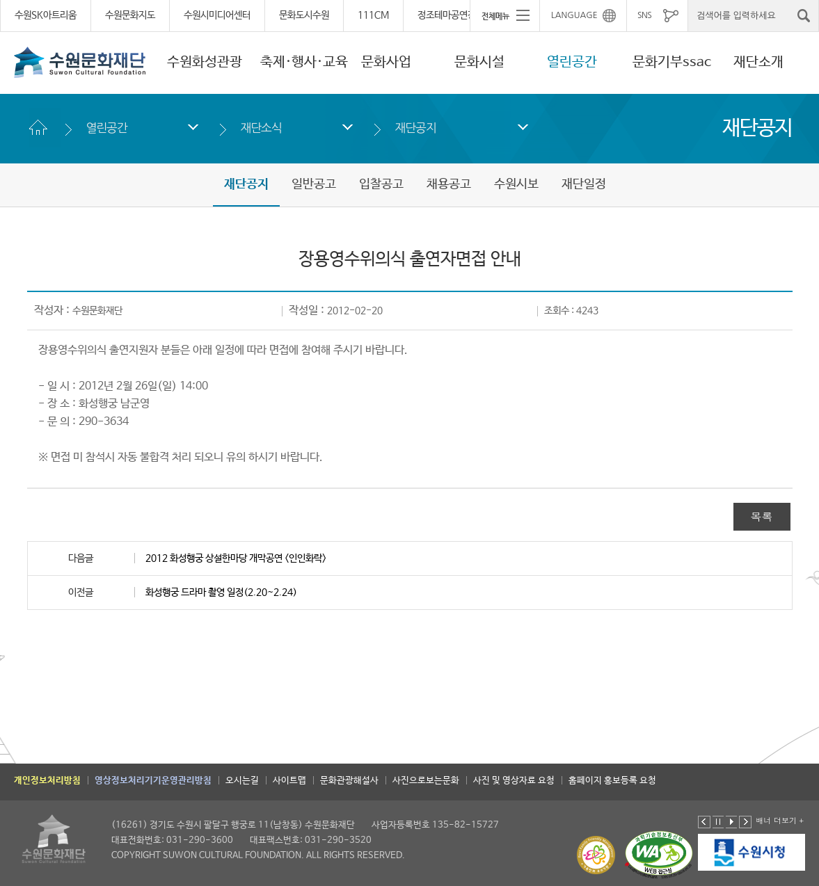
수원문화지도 (130, 15)
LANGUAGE (574, 15)
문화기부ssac (672, 62)
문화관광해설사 (349, 780)
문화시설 (479, 62)
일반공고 (314, 184)
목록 (762, 516)
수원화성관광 (204, 62)
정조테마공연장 (447, 15)
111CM (373, 15)
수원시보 (516, 184)
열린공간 (572, 62)
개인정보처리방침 (47, 780)
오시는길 (242, 780)
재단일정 (584, 184)
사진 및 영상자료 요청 (514, 780)
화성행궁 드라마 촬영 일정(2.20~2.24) (221, 592)
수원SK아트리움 (46, 15)
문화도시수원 (304, 15)
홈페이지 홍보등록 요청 (612, 780)
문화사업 (386, 62)
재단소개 (758, 62)
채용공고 (449, 184)
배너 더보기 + (780, 820)
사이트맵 (289, 780)
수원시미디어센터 (217, 15)
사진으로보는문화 (425, 780)
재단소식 (261, 128)
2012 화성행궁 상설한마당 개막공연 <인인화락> (235, 558)
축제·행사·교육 (304, 62)
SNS (644, 15)
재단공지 (415, 128)
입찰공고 (381, 184)
